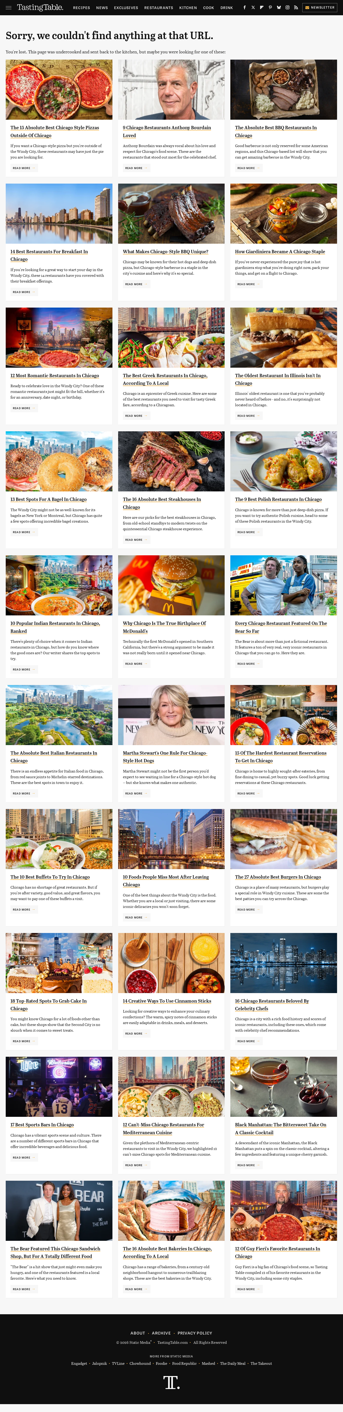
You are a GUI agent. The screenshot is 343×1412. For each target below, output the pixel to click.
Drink (227, 7)
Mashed (208, 1371)
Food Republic (184, 1371)
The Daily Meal (233, 1371)
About (138, 1340)
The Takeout (261, 1371)
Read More (21, 168)
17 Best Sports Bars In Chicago (48, 1124)
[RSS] (296, 8)
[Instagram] (287, 8)
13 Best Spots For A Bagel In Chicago (55, 499)
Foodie (161, 1371)
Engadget (79, 1371)
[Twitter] (253, 8)
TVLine (118, 1371)
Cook (208, 7)
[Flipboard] (261, 8)
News (102, 7)
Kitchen (188, 7)
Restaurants (158, 7)
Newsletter (320, 7)
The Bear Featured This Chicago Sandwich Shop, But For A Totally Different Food (53, 1256)
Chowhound (140, 1371)
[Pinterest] (270, 8)
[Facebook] (244, 8)
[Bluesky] (279, 8)
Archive (161, 1340)
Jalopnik (99, 1371)
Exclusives (126, 7)
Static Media (139, 1350)
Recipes (81, 7)
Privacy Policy (195, 1340)
